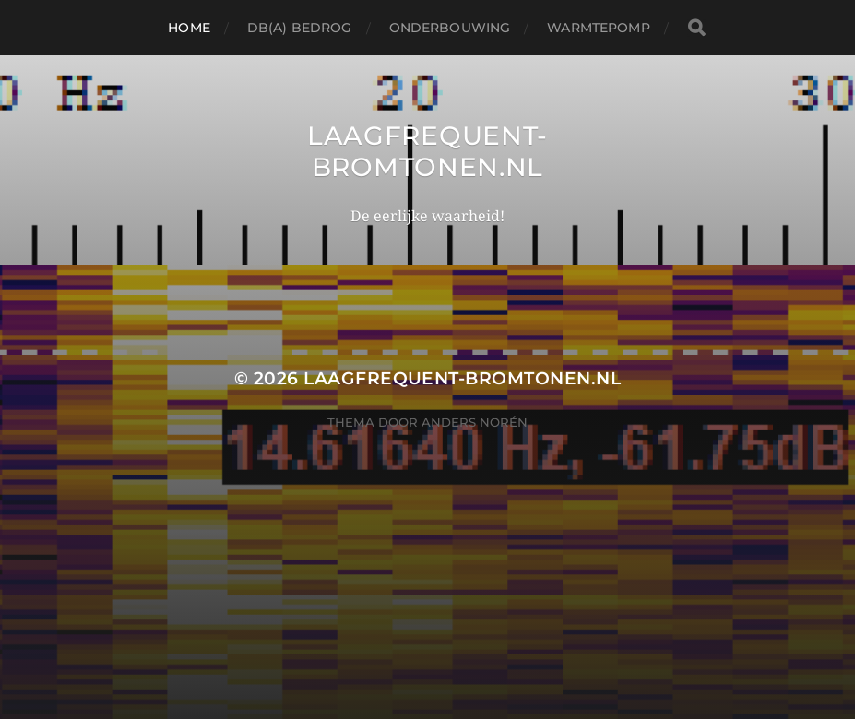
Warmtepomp (598, 27)
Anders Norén (475, 422)
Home (189, 27)
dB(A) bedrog (299, 27)
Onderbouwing (450, 27)
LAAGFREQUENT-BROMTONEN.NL (427, 151)
